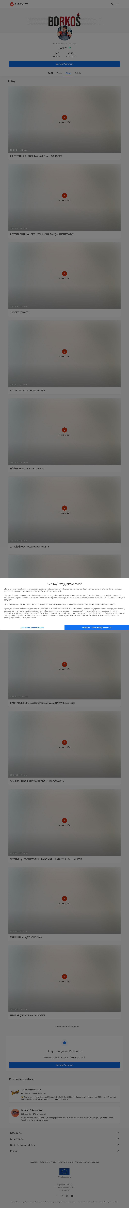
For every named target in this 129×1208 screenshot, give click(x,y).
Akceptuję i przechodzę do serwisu (97, 627)
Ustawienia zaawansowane (32, 627)
